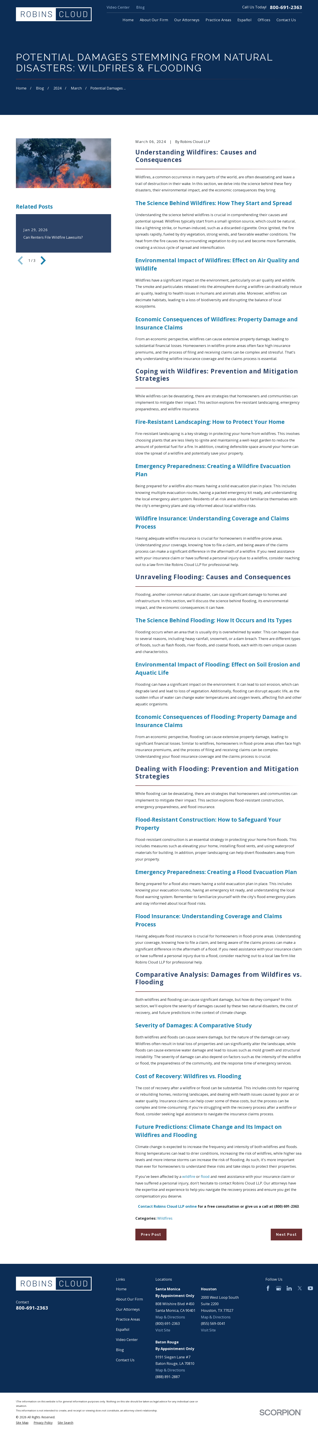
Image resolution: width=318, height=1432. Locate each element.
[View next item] (43, 260)
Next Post (286, 1234)
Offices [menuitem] (264, 19)
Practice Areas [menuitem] (218, 19)
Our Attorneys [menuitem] (186, 19)
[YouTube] (310, 1288)
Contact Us (125, 1359)
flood (205, 1176)
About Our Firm (129, 1299)
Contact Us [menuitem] (286, 19)
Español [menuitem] (244, 19)
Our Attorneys (128, 1309)
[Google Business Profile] (278, 1288)
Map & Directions (170, 1317)
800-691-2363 (286, 7)
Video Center (118, 7)
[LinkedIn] (289, 1288)
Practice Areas (128, 1319)
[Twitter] (299, 1288)
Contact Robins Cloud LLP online (167, 1206)
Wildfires (164, 1218)
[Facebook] (268, 1288)
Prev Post (151, 1234)
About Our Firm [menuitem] (154, 19)
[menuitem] (22, 1423)
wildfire (188, 1176)
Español (122, 1329)
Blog (140, 7)
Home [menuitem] (128, 19)
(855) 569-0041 (213, 1323)
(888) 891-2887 (167, 1376)
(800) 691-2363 (286, 1206)
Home (121, 1288)
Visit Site (162, 1330)
